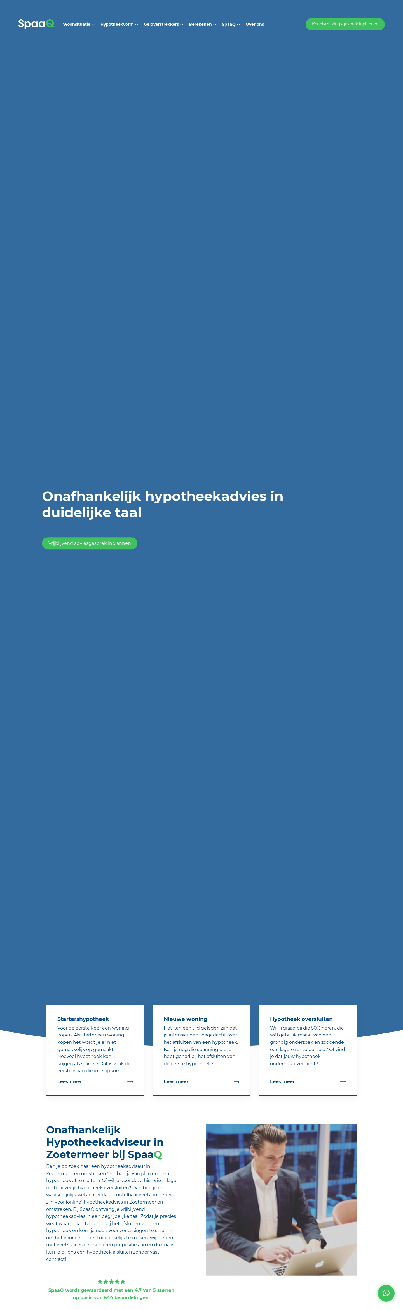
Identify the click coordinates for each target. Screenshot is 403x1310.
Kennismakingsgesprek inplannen (345, 24)
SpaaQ (231, 24)
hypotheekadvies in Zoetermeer (120, 1202)
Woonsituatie (79, 24)
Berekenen (202, 24)
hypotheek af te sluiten (72, 1180)
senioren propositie (115, 1244)
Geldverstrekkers (163, 24)
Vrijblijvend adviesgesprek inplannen (89, 543)
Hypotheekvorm (119, 24)
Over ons (255, 24)
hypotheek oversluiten (103, 1187)
